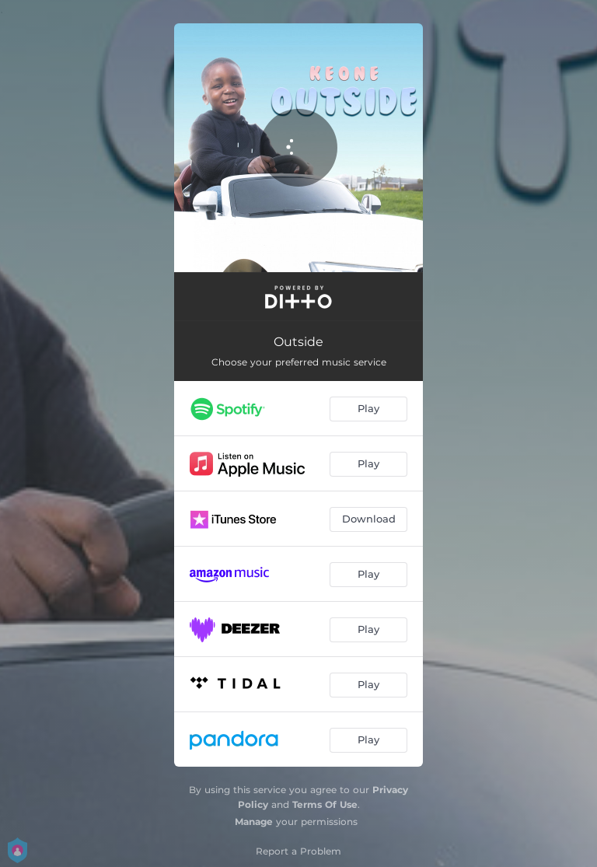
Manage (254, 821)
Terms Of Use (325, 804)
